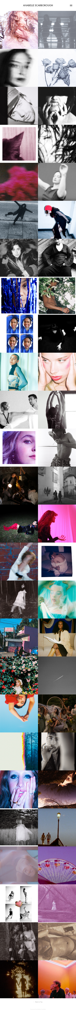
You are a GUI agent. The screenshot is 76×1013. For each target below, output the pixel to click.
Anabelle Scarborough (38, 5)
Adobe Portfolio (41, 1009)
